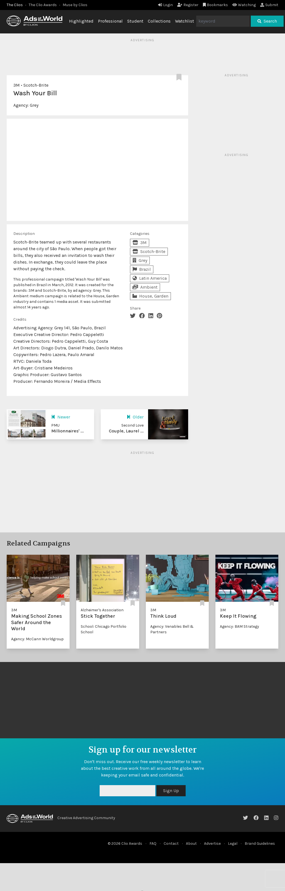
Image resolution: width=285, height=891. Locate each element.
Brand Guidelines (260, 843)
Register (187, 5)
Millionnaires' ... (67, 431)
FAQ (152, 843)
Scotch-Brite (35, 85)
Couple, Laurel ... (126, 431)
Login (165, 5)
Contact (171, 843)
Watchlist (184, 21)
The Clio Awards (43, 5)
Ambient (145, 287)
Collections (159, 21)
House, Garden (150, 296)
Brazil (141, 269)
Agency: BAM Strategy (239, 626)
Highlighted (81, 21)
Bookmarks (215, 5)
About (191, 843)
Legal (232, 843)
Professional (110, 21)
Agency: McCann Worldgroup (37, 639)
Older (135, 417)
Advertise (212, 843)
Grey (34, 105)
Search (267, 21)
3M (16, 85)
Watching (244, 5)
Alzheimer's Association (102, 610)
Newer (60, 417)
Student (135, 21)
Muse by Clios (75, 5)
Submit (269, 5)
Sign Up (171, 790)
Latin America (149, 278)
